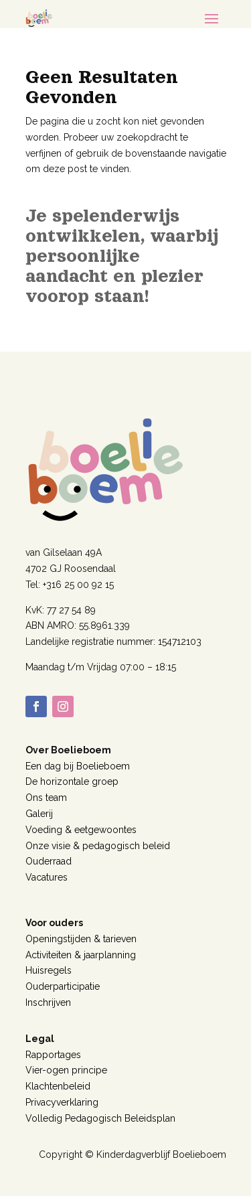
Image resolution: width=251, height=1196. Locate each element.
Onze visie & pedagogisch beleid (97, 845)
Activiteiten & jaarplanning (80, 955)
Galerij (39, 813)
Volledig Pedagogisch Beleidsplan (100, 1118)
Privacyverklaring (61, 1102)
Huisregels (48, 970)
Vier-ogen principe (66, 1070)
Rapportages (53, 1054)
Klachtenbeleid (57, 1086)
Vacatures (46, 877)
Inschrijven (48, 1002)
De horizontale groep (71, 781)
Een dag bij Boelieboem (77, 766)
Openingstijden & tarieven (81, 938)
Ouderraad (48, 861)
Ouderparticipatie (62, 986)
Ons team (46, 797)
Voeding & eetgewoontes (81, 829)
